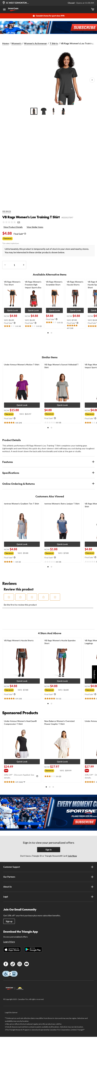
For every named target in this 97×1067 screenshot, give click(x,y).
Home (5, 43)
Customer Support (48, 867)
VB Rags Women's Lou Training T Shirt (31, 217)
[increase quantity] (23, 265)
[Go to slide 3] (53, 111)
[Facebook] (5, 964)
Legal (48, 896)
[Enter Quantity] (14, 265)
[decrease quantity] (4, 265)
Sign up (9, 921)
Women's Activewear (35, 43)
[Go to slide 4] (63, 111)
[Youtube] (26, 964)
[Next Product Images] (92, 80)
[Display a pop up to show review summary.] (24, 781)
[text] (12, 326)
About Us (48, 886)
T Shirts (54, 43)
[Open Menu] (4, 10)
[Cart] (93, 9)
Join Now (72, 856)
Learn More (9, 941)
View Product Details (13, 227)
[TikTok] (12, 964)
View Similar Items (35, 227)
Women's (16, 43)
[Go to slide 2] (43, 111)
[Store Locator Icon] (3, 3)
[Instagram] (19, 964)
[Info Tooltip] (25, 233)
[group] (11, 414)
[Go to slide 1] (33, 111)
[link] (12, 222)
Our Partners (48, 876)
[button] (12, 310)
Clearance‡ (7, 238)
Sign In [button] (49, 849)
